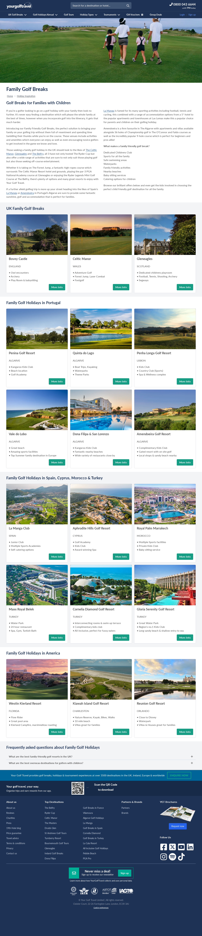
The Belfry (37, 153)
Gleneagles (21, 153)
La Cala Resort (90, 843)
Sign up (192, 14)
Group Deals (156, 14)
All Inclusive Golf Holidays (95, 848)
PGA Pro (87, 858)
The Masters (51, 823)
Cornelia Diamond (92, 833)
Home (10, 96)
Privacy (9, 848)
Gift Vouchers (134, 14)
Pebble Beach (89, 853)
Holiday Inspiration (26, 96)
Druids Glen (50, 828)
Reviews (10, 813)
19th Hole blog (13, 828)
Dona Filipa (50, 858)
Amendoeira (27, 192)
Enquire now (179, 775)
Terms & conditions (15, 843)
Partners (126, 807)
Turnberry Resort (53, 838)
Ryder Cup (50, 813)
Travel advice (12, 838)
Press (8, 823)
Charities (10, 818)
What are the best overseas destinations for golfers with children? (101, 762)
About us (10, 807)
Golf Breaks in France (93, 807)
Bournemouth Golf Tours (57, 843)
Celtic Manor (51, 818)
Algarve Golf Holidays (93, 818)
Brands (125, 813)
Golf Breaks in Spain (93, 828)
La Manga (11, 192)
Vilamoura (88, 813)
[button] (37, 237)
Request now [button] (177, 826)
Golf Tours (69, 14)
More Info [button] (57, 287)
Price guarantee (13, 833)
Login (182, 14)
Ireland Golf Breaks (54, 853)
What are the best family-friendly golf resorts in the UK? (101, 756)
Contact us (11, 853)
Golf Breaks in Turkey (93, 838)
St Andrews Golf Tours (55, 833)
